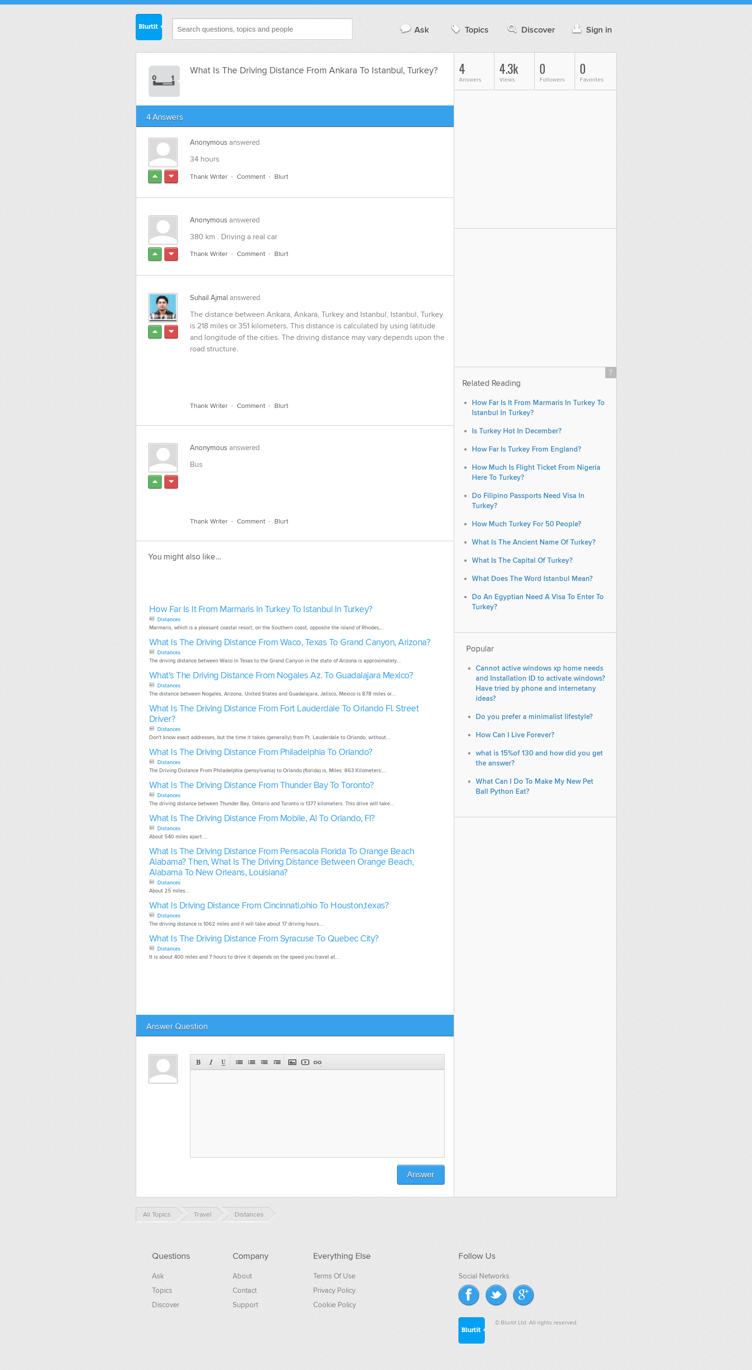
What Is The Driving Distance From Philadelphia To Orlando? (261, 752)
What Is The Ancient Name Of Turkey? (534, 542)
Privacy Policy (334, 1290)
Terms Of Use (334, 1276)
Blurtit (149, 28)
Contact (245, 1290)
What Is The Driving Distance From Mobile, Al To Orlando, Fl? (262, 818)
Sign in (591, 29)
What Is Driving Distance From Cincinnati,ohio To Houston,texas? (269, 905)
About (242, 1276)
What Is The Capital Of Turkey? (522, 560)
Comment (251, 177)
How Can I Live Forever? (515, 735)
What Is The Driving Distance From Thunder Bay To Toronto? (261, 785)
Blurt (281, 177)
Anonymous (208, 142)
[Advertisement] (300, 372)
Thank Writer (209, 177)
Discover (530, 29)
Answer (421, 1174)
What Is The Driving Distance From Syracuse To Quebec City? (264, 938)
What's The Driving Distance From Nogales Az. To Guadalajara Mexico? (281, 675)
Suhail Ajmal (209, 297)
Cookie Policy (334, 1304)
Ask (414, 29)
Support (245, 1304)
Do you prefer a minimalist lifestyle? (534, 716)
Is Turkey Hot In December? (517, 431)
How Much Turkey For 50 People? (526, 524)
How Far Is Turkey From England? (526, 449)
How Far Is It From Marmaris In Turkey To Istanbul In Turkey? (261, 609)
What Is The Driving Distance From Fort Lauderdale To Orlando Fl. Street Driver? (284, 714)
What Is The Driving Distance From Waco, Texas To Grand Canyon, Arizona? (290, 642)
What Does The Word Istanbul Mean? (532, 578)
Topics (469, 29)
